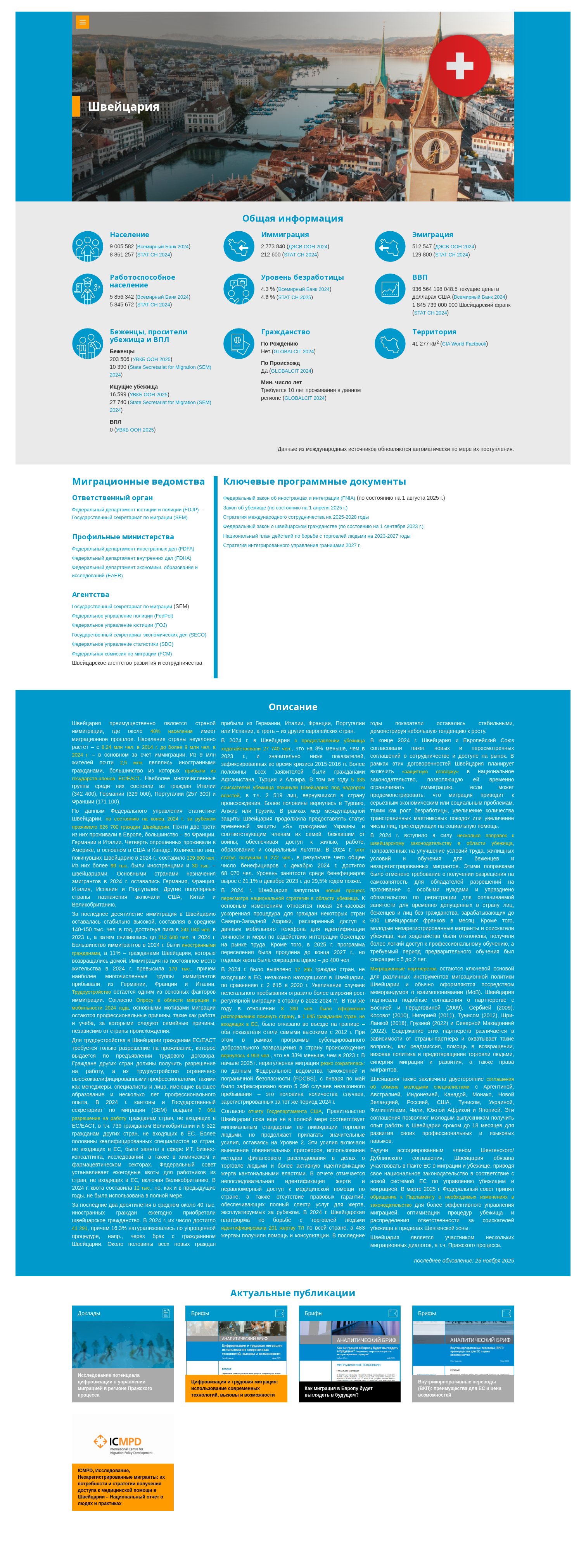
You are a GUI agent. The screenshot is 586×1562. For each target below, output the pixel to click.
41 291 (80, 1246)
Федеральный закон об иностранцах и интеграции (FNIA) (295, 497)
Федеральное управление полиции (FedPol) (127, 621)
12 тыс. (142, 1205)
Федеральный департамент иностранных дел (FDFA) (139, 555)
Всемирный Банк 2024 (165, 246)
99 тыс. (189, 877)
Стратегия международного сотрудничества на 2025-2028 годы (302, 515)
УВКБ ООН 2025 (153, 359)
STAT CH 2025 (296, 297)
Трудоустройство (116, 1002)
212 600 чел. (173, 948)
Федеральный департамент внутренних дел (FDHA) (137, 564)
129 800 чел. (118, 877)
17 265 (303, 989)
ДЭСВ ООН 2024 (310, 246)
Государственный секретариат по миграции (127, 612)
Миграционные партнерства (405, 981)
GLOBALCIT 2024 (295, 351)
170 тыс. (84, 987)
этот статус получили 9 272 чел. (285, 869)
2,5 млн (131, 775)
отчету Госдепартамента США (285, 1130)
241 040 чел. (195, 941)
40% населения (171, 744)
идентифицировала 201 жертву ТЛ (265, 1246)
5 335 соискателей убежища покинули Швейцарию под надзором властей (293, 799)
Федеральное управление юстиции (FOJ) (124, 631)
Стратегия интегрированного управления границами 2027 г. (298, 543)
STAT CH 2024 (155, 254)
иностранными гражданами (108, 964)
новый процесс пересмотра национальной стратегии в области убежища (293, 917)
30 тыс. (127, 885)
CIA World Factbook (466, 343)
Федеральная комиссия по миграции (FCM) (126, 666)
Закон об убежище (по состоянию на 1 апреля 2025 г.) (291, 506)
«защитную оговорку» (431, 784)
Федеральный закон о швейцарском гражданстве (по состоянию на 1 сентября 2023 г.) (332, 524)
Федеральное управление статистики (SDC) (127, 657)
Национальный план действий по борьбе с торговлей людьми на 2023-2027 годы (325, 534)
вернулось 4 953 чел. (248, 1074)
